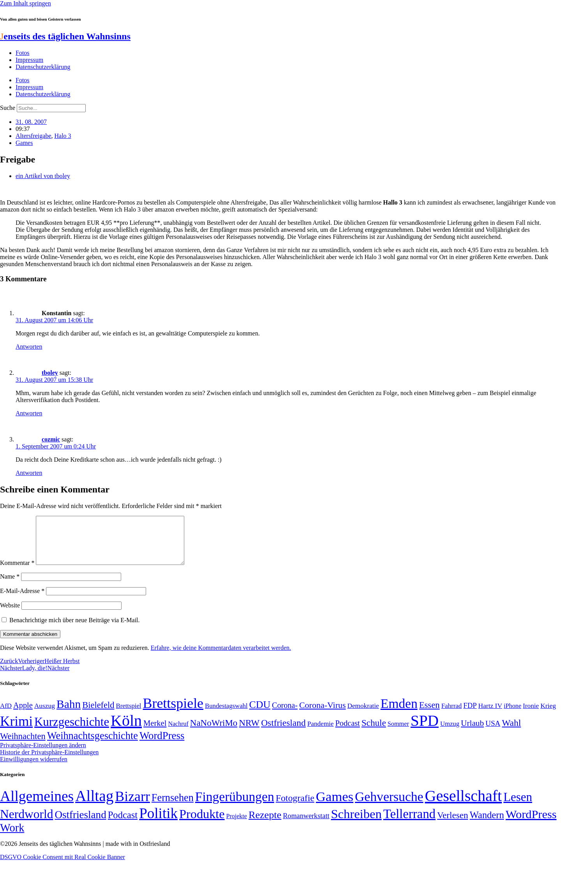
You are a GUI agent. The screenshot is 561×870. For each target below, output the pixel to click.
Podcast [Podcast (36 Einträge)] (123, 824)
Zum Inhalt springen (25, 3)
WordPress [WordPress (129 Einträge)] (161, 745)
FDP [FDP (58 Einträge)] (469, 715)
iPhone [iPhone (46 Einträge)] (512, 715)
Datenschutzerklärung (43, 67)
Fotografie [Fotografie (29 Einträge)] (295, 807)
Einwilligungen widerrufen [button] (33, 768)
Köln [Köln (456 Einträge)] (126, 730)
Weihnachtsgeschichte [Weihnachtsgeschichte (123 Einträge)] (92, 745)
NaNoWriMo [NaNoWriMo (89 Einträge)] (213, 732)
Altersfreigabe (33, 135)
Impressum (29, 59)
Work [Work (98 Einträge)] (12, 837)
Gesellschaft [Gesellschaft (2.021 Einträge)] (463, 805)
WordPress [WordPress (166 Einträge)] (531, 823)
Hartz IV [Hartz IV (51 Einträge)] (490, 715)
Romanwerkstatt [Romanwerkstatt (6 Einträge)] (306, 825)
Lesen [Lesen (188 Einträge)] (517, 806)
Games (24, 142)
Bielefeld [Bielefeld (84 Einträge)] (98, 714)
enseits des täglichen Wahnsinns (65, 36)
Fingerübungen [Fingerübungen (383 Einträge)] (234, 806)
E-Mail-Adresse (22, 600)
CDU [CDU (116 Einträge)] (260, 714)
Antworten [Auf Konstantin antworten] (29, 346)
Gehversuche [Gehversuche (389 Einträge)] (389, 806)
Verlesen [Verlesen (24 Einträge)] (452, 824)
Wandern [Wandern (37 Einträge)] (486, 824)
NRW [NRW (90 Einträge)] (249, 732)
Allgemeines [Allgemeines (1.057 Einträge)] (37, 806)
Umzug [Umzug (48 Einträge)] (449, 733)
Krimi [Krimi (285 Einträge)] (16, 730)
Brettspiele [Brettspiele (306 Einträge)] (173, 712)
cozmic (51, 439)
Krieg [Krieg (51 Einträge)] (548, 715)
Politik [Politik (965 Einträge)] (158, 823)
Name (9, 585)
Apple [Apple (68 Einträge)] (23, 714)
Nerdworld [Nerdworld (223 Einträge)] (26, 823)
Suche (7, 107)
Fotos (23, 52)
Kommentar (17, 572)
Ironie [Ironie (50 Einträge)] (531, 715)
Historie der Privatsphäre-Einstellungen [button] (49, 761)
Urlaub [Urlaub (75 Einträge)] (472, 732)
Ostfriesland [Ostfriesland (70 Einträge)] (80, 824)
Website (10, 614)
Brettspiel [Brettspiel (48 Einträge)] (128, 715)
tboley (50, 372)
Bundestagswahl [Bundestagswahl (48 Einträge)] (226, 715)
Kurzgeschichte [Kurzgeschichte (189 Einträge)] (71, 731)
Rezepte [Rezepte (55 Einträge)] (265, 824)
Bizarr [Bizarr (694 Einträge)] (132, 806)
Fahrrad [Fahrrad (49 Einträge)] (451, 715)
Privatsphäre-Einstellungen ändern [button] (43, 754)
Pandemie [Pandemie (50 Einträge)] (320, 733)
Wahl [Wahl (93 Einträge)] (511, 732)
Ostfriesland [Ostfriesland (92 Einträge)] (283, 732)
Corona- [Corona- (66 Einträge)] (285, 714)
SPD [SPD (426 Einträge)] (425, 730)
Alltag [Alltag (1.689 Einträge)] (94, 805)
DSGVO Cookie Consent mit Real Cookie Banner (62, 866)
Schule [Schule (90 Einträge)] (374, 732)
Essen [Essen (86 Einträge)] (429, 714)
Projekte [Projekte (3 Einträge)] (236, 825)
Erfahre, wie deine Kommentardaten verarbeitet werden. (221, 657)
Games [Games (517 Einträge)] (334, 806)
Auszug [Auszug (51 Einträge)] (44, 715)
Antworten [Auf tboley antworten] (29, 413)
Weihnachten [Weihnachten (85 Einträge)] (23, 745)
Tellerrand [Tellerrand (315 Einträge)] (409, 823)
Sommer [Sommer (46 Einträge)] (398, 733)
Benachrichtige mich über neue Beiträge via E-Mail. (74, 629)
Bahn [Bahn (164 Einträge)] (68, 713)
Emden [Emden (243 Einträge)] (399, 713)
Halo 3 (63, 135)
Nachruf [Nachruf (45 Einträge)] (178, 733)
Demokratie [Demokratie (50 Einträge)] (363, 715)
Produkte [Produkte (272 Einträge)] (202, 823)
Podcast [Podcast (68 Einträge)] (347, 732)
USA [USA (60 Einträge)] (492, 733)
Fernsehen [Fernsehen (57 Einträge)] (173, 807)
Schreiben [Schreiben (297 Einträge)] (356, 823)
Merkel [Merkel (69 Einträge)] (154, 732)
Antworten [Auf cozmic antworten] (29, 472)
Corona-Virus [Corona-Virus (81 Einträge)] (322, 714)
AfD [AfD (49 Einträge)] (6, 715)
